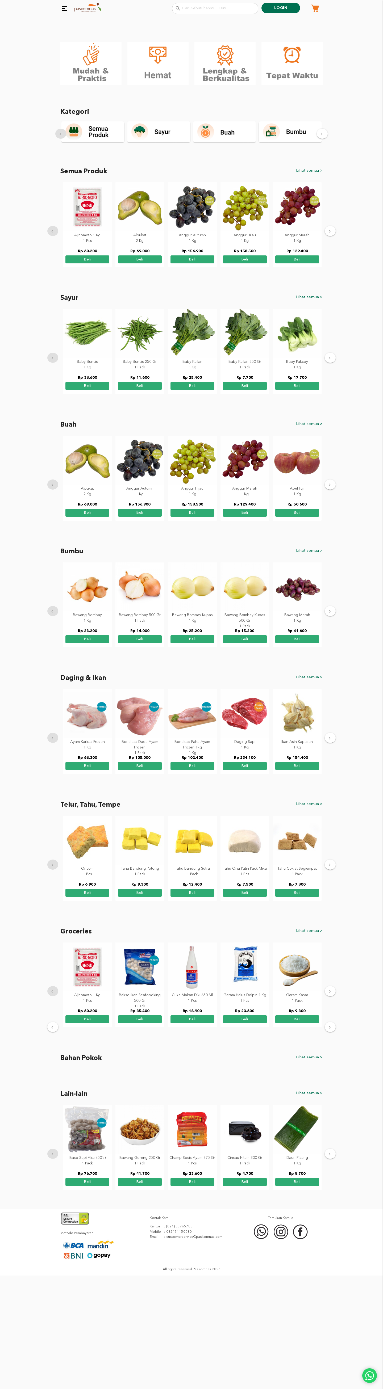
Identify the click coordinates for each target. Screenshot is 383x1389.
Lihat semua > (309, 284)
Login (281, 8)
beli (87, 372)
